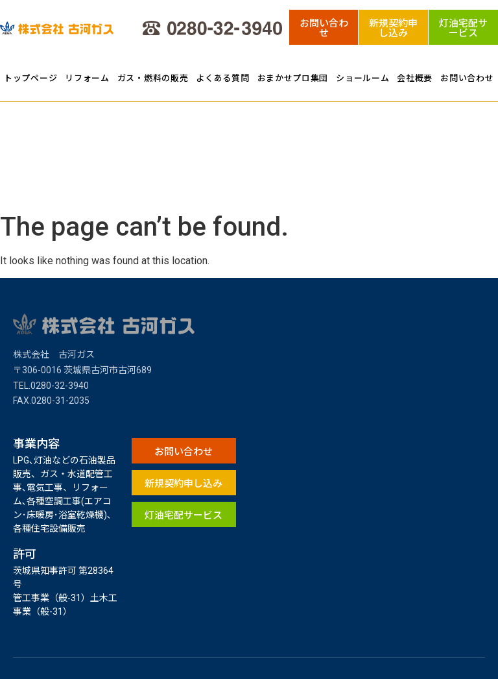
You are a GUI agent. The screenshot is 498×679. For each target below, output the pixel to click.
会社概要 (415, 77)
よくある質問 (222, 77)
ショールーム (362, 77)
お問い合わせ (466, 77)
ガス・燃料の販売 (153, 77)
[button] (324, 27)
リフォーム (87, 77)
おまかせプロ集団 (293, 77)
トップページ (30, 77)
